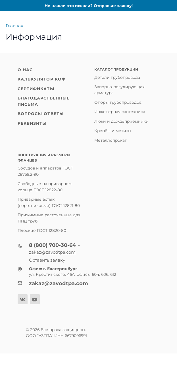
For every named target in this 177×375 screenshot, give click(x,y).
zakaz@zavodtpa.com (52, 252)
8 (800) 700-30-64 (52, 245)
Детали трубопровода (117, 77)
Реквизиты (32, 123)
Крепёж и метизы (112, 130)
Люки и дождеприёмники (121, 121)
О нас (25, 69)
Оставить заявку (47, 260)
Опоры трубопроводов (117, 102)
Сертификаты (36, 88)
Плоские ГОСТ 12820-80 (42, 230)
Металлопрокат (110, 140)
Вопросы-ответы (41, 113)
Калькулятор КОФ (42, 79)
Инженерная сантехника (119, 111)
